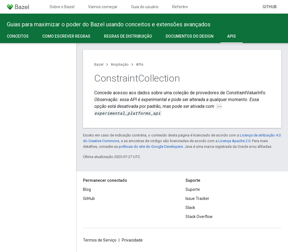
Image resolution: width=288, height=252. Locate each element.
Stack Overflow (199, 216)
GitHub (270, 7)
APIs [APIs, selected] (231, 36)
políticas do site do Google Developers (151, 146)
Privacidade (132, 240)
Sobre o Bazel (62, 7)
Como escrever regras (66, 36)
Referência (182, 7)
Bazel (98, 64)
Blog (87, 189)
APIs (139, 64)
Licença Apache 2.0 (234, 141)
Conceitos (18, 36)
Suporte (192, 189)
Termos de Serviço (99, 240)
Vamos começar (103, 7)
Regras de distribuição (128, 36)
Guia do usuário (145, 7)
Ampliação (120, 64)
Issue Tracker (197, 198)
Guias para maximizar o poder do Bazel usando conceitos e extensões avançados (108, 24)
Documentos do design (190, 36)
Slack (190, 207)
